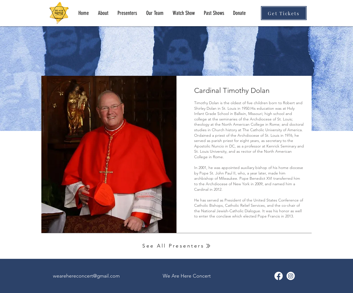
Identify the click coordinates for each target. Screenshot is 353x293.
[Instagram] (291, 276)
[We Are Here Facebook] (278, 276)
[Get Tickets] (284, 13)
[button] (214, 13)
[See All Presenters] (176, 246)
